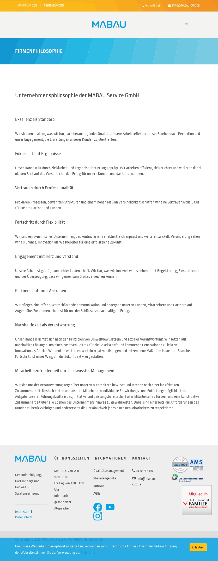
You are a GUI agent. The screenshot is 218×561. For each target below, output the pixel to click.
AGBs (96, 493)
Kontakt (99, 486)
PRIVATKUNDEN (27, 5)
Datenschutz (24, 517)
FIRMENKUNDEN (54, 5)
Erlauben (198, 547)
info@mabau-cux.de (184, 6)
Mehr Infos (88, 552)
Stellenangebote (104, 478)
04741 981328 (151, 6)
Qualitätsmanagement (108, 471)
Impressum (22, 512)
